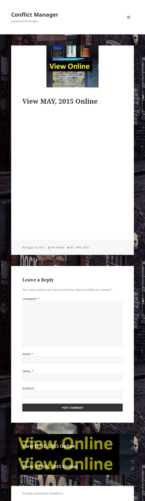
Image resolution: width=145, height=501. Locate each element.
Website (28, 388)
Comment (30, 299)
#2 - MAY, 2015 (79, 247)
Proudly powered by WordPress (42, 493)
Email (28, 371)
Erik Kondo (57, 247)
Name (27, 354)
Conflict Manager (34, 14)
